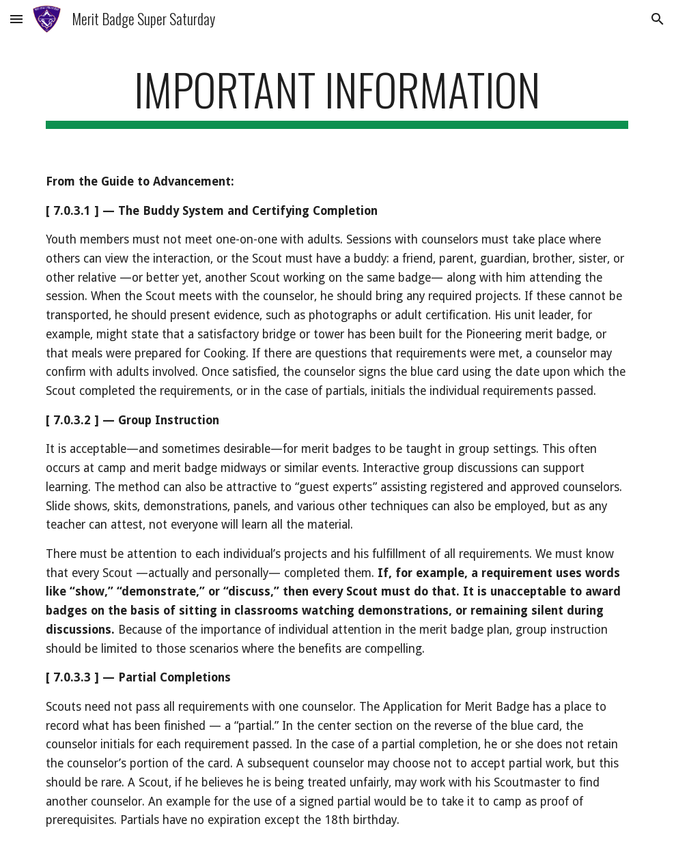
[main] (337, 95)
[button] (16, 19)
